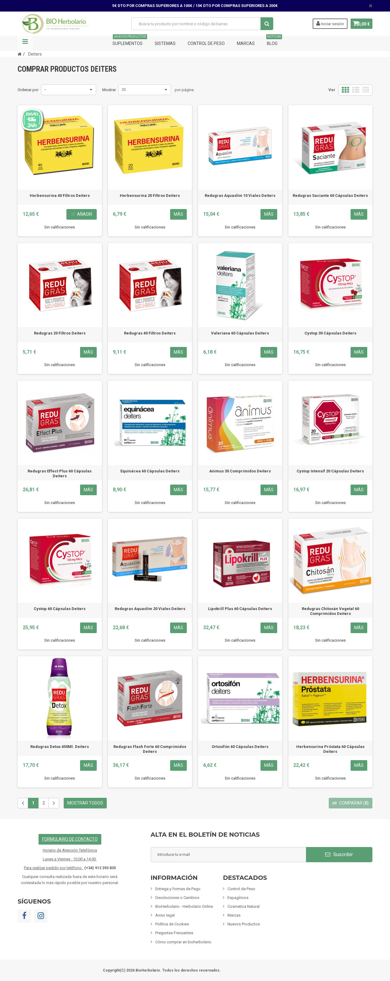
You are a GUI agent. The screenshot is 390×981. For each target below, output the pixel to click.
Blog (274, 41)
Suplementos (130, 41)
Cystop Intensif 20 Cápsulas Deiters (330, 471)
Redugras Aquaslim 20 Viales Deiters (150, 608)
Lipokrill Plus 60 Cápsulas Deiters (240, 608)
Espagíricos (237, 897)
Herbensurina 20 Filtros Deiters (150, 195)
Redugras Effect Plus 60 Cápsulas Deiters (60, 473)
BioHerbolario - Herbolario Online (184, 906)
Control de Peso (206, 43)
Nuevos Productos (243, 924)
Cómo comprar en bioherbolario (183, 942)
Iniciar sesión (327, 23)
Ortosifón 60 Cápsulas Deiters (240, 746)
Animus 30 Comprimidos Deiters (240, 471)
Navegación (25, 43)
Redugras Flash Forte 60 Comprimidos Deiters (149, 749)
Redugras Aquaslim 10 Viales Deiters (240, 195)
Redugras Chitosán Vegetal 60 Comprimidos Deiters (330, 611)
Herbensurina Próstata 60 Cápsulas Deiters (330, 749)
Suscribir (339, 854)
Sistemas (165, 43)
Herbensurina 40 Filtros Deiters (60, 195)
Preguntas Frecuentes (174, 933)
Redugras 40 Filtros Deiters (150, 333)
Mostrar (109, 89)
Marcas (246, 43)
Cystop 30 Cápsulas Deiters (330, 333)
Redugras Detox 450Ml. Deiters (59, 746)
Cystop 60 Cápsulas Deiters (60, 608)
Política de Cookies (172, 924)
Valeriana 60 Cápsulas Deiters (240, 333)
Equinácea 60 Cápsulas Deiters (150, 471)
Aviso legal (165, 915)
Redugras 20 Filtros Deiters (60, 333)
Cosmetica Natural (243, 906)
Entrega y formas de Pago (177, 889)
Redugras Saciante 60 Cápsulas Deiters (330, 195)
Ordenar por (28, 89)
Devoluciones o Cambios (177, 897)
